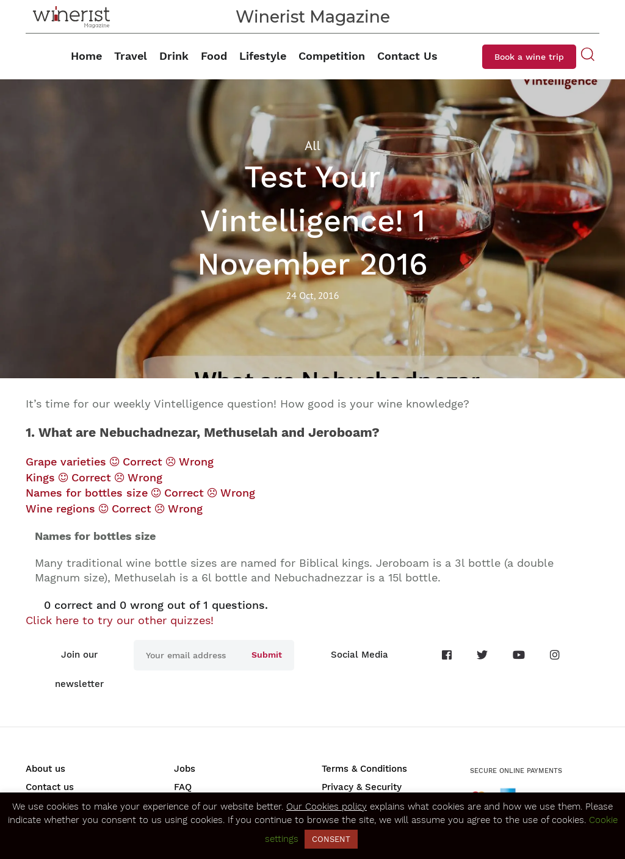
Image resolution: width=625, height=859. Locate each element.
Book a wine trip (529, 57)
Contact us (50, 787)
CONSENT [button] (331, 839)
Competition (331, 55)
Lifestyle (262, 55)
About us (45, 768)
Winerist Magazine (313, 17)
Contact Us (407, 55)
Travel (130, 55)
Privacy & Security (362, 787)
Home (86, 55)
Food (214, 55)
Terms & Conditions (364, 768)
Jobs (184, 768)
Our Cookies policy (326, 806)
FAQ (183, 787)
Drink (174, 55)
